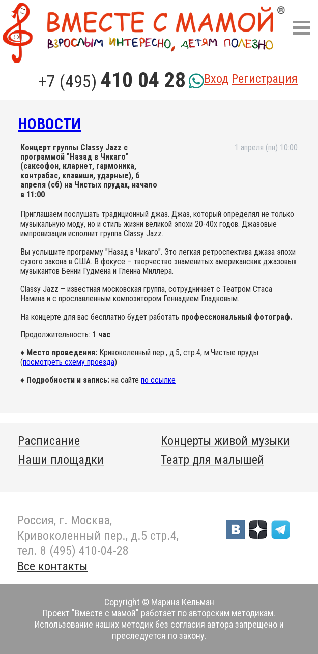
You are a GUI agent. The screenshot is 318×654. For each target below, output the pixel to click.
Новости (49, 124)
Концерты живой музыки (225, 440)
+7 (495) (112, 81)
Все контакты (52, 566)
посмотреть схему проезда (68, 362)
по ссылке (158, 380)
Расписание (49, 440)
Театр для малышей (212, 460)
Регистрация (265, 79)
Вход (216, 79)
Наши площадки (61, 460)
